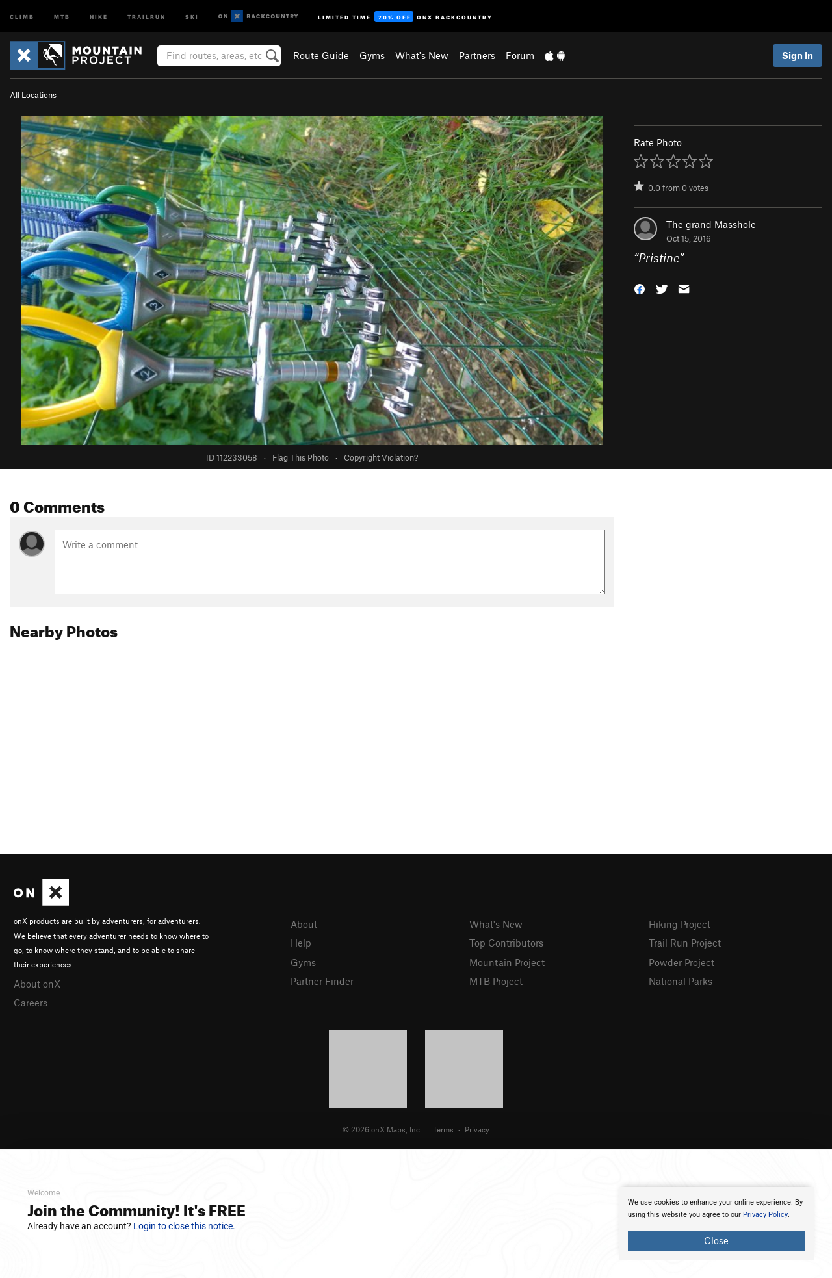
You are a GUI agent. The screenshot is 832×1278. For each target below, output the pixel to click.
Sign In (797, 55)
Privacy (477, 1129)
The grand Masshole (711, 224)
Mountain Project (507, 962)
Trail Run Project (685, 943)
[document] (716, 1223)
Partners (477, 55)
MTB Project (496, 981)
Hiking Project (679, 924)
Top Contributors (506, 943)
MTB (62, 16)
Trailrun (146, 16)
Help (301, 943)
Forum (520, 55)
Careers (30, 1002)
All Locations (33, 95)
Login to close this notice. (184, 1226)
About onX (37, 984)
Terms (443, 1129)
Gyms (372, 55)
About (304, 924)
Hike (99, 16)
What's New (421, 55)
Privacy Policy (765, 1214)
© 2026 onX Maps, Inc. (382, 1129)
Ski (192, 16)
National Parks (680, 981)
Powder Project (681, 962)
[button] (639, 288)
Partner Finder (322, 981)
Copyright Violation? (381, 457)
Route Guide (321, 55)
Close (716, 1240)
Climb (22, 16)
